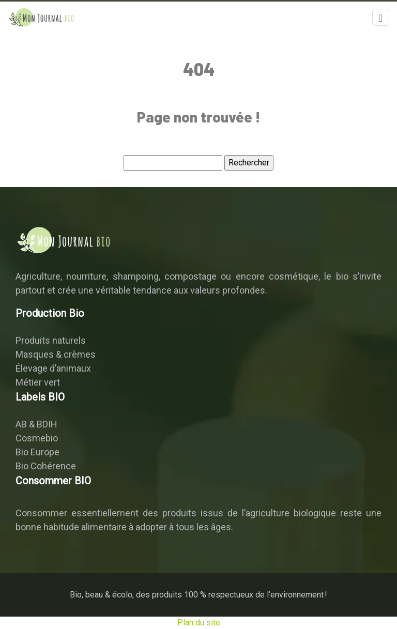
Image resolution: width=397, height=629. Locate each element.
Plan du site (198, 622)
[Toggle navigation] (380, 17)
